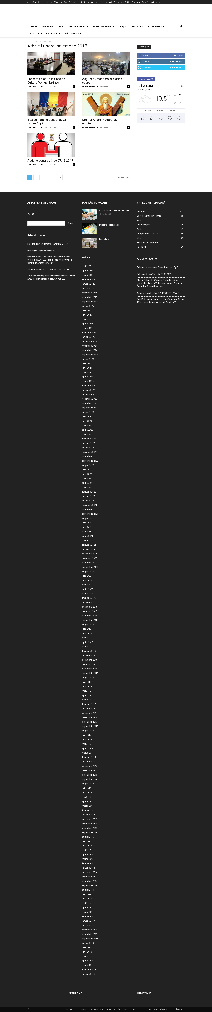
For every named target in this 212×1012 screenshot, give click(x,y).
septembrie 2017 (90, 726)
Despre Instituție (52, 26)
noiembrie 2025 (89, 292)
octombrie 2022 (89, 456)
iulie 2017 (86, 735)
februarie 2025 (89, 332)
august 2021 (88, 518)
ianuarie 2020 (88, 602)
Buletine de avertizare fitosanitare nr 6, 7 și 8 (48, 244)
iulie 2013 (86, 947)
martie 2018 (88, 699)
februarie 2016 (89, 810)
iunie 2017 (87, 739)
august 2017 (88, 730)
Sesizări (82, 2)
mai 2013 (86, 956)
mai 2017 (86, 743)
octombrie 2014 (89, 881)
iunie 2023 (87, 421)
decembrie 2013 (89, 925)
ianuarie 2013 (88, 973)
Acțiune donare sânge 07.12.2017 (50, 160)
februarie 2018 (89, 704)
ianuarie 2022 (88, 496)
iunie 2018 (87, 686)
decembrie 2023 (89, 394)
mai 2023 (86, 425)
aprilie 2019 (87, 642)
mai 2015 (86, 850)
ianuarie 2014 (88, 920)
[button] (181, 26)
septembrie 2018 (90, 673)
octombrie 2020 (89, 562)
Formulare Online (94, 2)
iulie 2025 (86, 310)
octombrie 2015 (89, 827)
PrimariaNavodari (35, 86)
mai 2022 (86, 478)
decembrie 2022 (89, 447)
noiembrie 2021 (89, 505)
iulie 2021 (86, 522)
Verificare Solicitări (68, 2)
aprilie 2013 (87, 960)
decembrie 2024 (89, 341)
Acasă (29, 41)
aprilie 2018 (87, 695)
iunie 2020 (87, 580)
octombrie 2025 (89, 297)
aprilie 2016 (87, 801)
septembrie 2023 (90, 407)
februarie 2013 (89, 969)
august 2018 (88, 677)
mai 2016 (86, 797)
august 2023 (88, 412)
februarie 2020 (89, 597)
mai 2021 (86, 531)
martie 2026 (88, 275)
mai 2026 (86, 266)
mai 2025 (86, 319)
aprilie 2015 (87, 854)
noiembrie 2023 (89, 398)
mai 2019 (86, 637)
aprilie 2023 (87, 429)
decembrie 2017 (89, 712)
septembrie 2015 (90, 832)
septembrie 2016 (90, 779)
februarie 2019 (89, 651)
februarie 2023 (89, 438)
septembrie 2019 (90, 620)
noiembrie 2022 (89, 451)
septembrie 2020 (90, 566)
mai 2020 (86, 584)
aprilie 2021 (87, 536)
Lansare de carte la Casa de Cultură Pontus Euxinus (46, 80)
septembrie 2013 (90, 938)
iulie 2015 (86, 841)
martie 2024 (88, 381)
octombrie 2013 (89, 934)
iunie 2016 (87, 792)
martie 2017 (88, 752)
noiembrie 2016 (89, 770)
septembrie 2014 (90, 885)
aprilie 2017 (87, 748)
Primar (33, 26)
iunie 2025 (87, 314)
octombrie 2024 (89, 350)
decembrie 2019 (89, 606)
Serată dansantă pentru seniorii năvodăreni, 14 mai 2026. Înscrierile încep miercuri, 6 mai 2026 (51, 277)
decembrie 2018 (89, 659)
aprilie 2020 (87, 589)
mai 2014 (86, 903)
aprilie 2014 (87, 907)
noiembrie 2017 (89, 717)
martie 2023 (88, 434)
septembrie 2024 (90, 354)
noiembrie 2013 (89, 929)
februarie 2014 (89, 916)
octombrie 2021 (89, 509)
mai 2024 (86, 372)
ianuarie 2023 (88, 443)
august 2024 (88, 359)
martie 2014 (88, 912)
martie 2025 (88, 328)
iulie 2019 (86, 628)
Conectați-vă (176, 61)
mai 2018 (86, 690)
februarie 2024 (89, 385)
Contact (137, 26)
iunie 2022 (87, 474)
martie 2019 (88, 646)
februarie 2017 (89, 757)
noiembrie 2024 (89, 345)
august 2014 (88, 889)
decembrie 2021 (89, 500)
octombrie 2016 (89, 774)
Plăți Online (73, 33)
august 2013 (88, 943)
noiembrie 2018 (89, 664)
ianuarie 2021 (88, 549)
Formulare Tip (156, 26)
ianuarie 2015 (88, 867)
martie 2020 (88, 593)
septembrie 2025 (90, 301)
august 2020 (88, 571)
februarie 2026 (89, 279)
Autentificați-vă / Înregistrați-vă (39, 2)
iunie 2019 (87, 633)
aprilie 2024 (87, 376)
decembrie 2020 (89, 553)
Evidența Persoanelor (109, 225)
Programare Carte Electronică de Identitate (149, 2)
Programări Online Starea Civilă (116, 2)
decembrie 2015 (89, 819)
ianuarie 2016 (88, 814)
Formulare (104, 239)
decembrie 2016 (89, 766)
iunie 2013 (87, 951)
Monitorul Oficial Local (44, 33)
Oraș (123, 26)
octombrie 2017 (89, 721)
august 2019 (88, 624)
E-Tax (56, 2)
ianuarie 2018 (88, 708)
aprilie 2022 (87, 482)
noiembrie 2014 (89, 876)
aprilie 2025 (87, 323)
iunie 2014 (87, 898)
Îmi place (178, 55)
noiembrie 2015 (89, 823)
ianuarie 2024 (88, 390)
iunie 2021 (87, 527)
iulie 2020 (86, 575)
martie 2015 (88, 858)
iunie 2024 (87, 367)
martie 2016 (88, 805)
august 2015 (88, 836)
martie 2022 (88, 487)
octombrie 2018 (89, 668)
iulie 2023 (86, 416)
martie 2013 (88, 965)
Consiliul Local (78, 26)
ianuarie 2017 (88, 761)
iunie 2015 (87, 845)
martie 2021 (88, 540)
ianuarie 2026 (88, 283)
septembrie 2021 (90, 513)
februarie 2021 (89, 544)
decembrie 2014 (89, 872)
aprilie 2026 (87, 270)
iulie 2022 (86, 469)
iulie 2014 (86, 894)
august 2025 (88, 305)
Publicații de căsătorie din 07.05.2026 (44, 250)
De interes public (103, 26)
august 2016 (88, 783)
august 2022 (88, 465)
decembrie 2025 (89, 288)
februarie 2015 (89, 863)
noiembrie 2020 (89, 558)
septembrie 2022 (90, 460)
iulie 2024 (86, 363)
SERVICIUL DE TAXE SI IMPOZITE (114, 211)
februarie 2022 (89, 491)
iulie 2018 (86, 682)
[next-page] (60, 177)
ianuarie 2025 (88, 336)
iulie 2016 (86, 788)
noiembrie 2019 (89, 611)
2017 (37, 41)
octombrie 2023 (89, 403)
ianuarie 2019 (88, 655)
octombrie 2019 (89, 615)
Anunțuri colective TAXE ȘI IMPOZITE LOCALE (48, 270)
